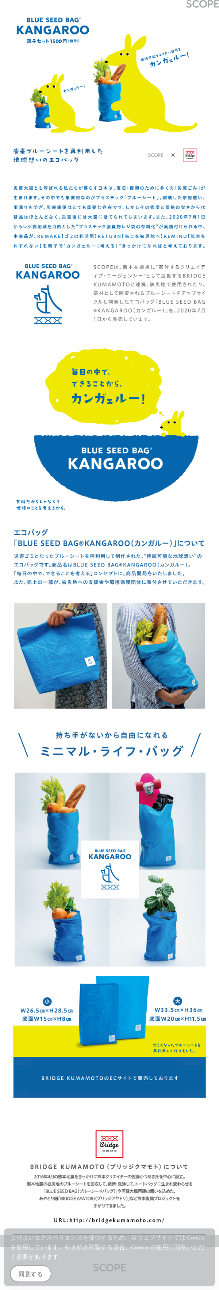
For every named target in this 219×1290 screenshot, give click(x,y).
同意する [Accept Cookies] (31, 1275)
